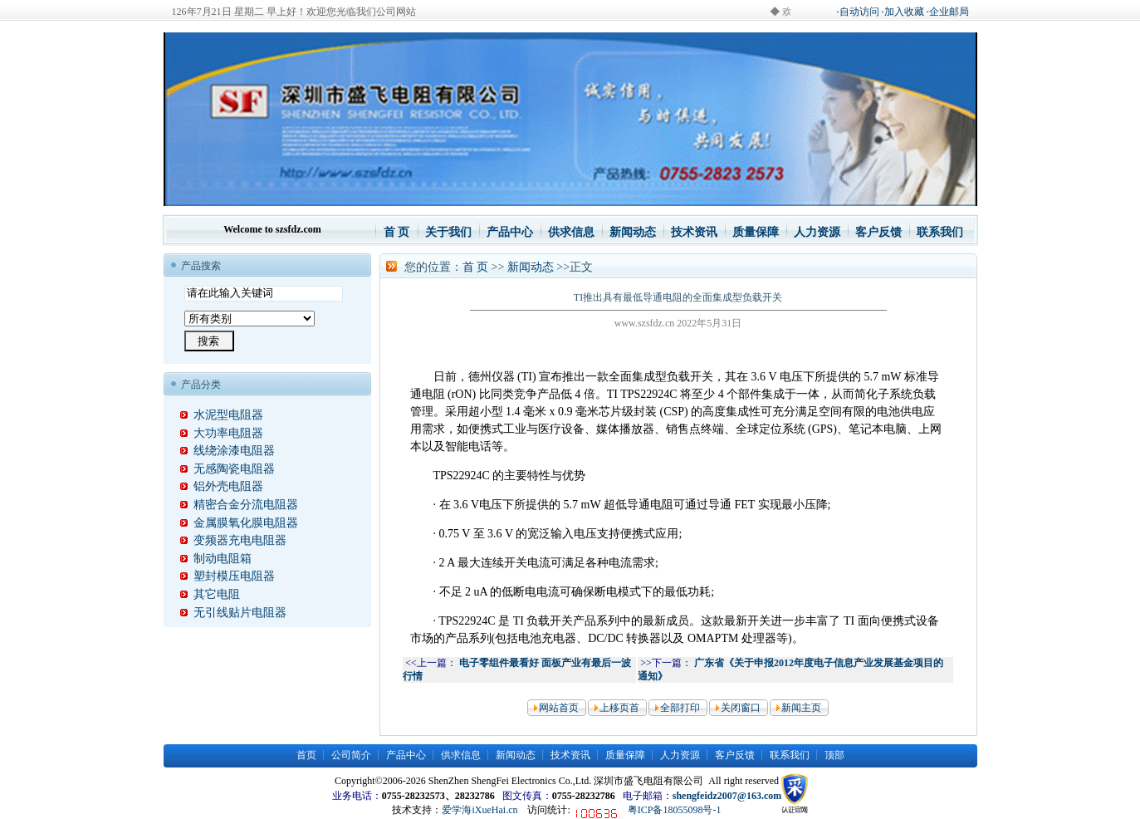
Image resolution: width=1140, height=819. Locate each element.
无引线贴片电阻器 (233, 612)
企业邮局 (949, 11)
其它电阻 (210, 594)
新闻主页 (801, 708)
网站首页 (559, 708)
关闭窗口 (741, 708)
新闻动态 (530, 267)
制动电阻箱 (216, 558)
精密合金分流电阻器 (239, 504)
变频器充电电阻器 (233, 540)
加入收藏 (904, 11)
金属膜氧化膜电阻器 (239, 523)
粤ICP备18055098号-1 (675, 810)
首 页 (475, 267)
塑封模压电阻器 (227, 576)
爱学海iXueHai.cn (479, 810)
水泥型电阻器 (221, 415)
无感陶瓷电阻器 (227, 469)
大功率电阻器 (221, 433)
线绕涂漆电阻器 (227, 450)
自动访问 (859, 11)
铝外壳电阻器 (221, 486)
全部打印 (680, 708)
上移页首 (619, 708)
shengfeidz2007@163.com (727, 796)
